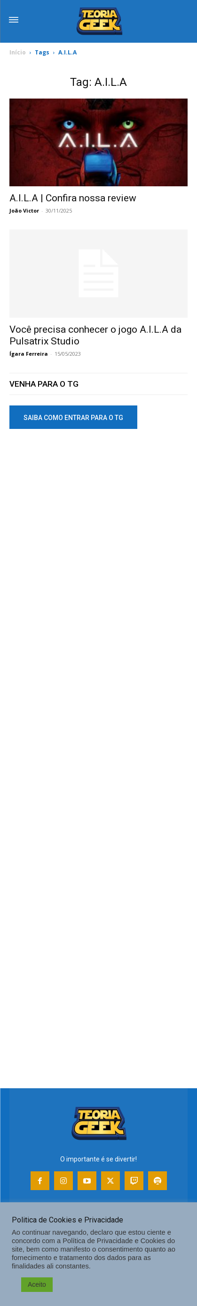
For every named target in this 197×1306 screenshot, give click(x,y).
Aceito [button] (37, 1284)
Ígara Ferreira (28, 353)
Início (17, 52)
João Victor (24, 210)
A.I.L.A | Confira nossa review (72, 198)
